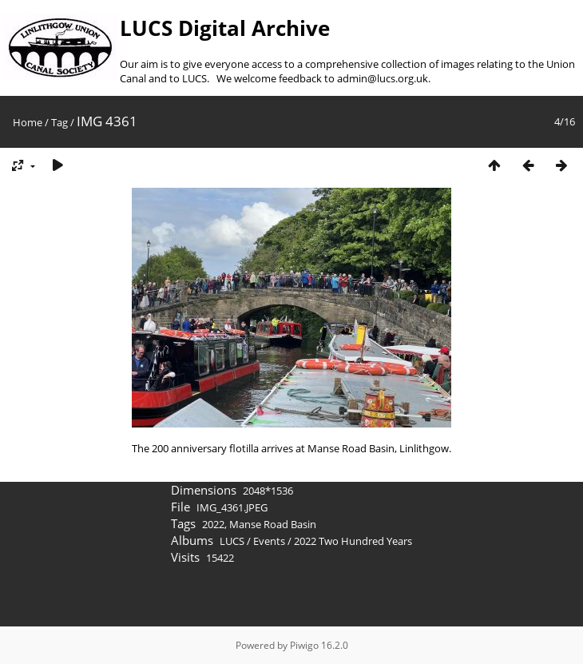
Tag (59, 122)
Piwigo (304, 645)
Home (27, 122)
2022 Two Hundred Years (353, 541)
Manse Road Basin (272, 524)
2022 (213, 524)
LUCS (232, 541)
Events (269, 541)
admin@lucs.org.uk (382, 78)
